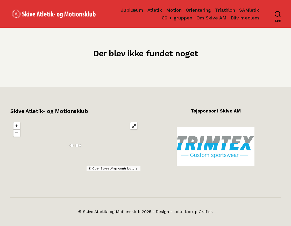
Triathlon (225, 10)
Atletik (154, 10)
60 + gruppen (177, 17)
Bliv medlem (245, 17)
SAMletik (249, 10)
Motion (174, 10)
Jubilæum (132, 10)
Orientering (198, 10)
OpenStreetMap (104, 168)
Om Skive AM (211, 17)
